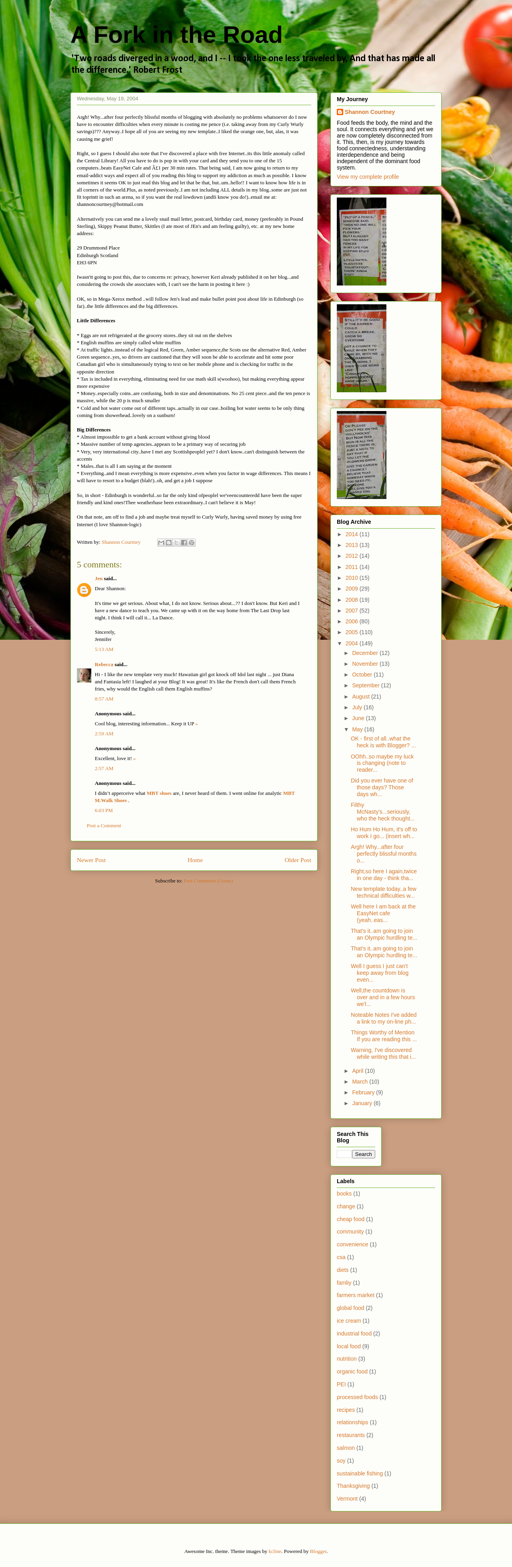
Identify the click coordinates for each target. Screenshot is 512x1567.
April (358, 1071)
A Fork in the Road (176, 34)
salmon (346, 1448)
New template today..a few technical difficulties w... (383, 892)
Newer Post (91, 859)
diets (343, 1270)
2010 (353, 578)
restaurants (351, 1435)
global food (350, 1308)
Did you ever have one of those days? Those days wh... (382, 787)
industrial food (354, 1333)
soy (341, 1460)
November (365, 664)
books (344, 1193)
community (350, 1231)
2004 (353, 643)
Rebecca (104, 664)
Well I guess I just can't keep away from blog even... (379, 973)
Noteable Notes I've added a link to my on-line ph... (384, 1018)
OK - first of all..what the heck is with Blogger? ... (383, 742)
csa (341, 1257)
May (358, 729)
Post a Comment (104, 825)
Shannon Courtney (370, 112)
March (360, 1081)
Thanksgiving (353, 1486)
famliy (344, 1283)
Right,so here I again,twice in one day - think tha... (384, 874)
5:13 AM (104, 649)
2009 (353, 588)
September (366, 685)
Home (195, 859)
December (365, 653)
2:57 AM (104, 768)
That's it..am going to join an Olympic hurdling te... (384, 934)
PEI (341, 1384)
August (361, 696)
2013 (353, 545)
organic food (352, 1371)
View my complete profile (368, 177)
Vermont (347, 1498)
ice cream (349, 1320)
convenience (352, 1244)
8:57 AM (104, 699)
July (358, 707)
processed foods (357, 1397)
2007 (353, 610)
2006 (353, 621)
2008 (353, 600)
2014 (353, 534)
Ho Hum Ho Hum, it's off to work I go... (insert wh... (384, 832)
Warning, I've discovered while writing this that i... (383, 1053)
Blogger (318, 1551)
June (359, 718)
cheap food (350, 1219)
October (363, 674)
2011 (353, 567)
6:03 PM (104, 810)
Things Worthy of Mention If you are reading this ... (384, 1035)
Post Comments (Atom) (208, 881)
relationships (352, 1422)
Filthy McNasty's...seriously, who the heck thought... (383, 812)
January (363, 1103)
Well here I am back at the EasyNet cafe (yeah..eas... (383, 913)
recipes (346, 1410)
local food (349, 1346)
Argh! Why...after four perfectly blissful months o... (383, 854)
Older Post (298, 859)
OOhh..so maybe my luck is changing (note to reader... (382, 763)
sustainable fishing (360, 1473)
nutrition (347, 1358)
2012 (353, 556)
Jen (99, 578)
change (346, 1206)
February (364, 1092)
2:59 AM (104, 734)
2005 (353, 632)
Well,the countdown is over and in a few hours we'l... (383, 997)
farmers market (355, 1295)
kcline (275, 1551)
